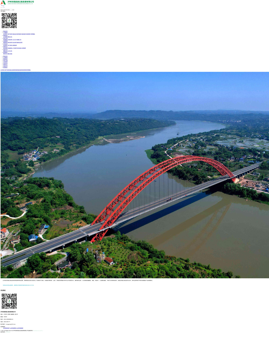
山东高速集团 (20, 328)
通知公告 (10, 36)
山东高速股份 (13, 328)
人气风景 (14, 48)
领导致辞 (19, 34)
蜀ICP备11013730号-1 (38, 330)
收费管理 (5, 42)
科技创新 (5, 48)
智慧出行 (5, 46)
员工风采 (10, 45)
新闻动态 (5, 35)
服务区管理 (19, 42)
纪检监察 (10, 39)
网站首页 (5, 31)
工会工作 (14, 39)
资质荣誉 (28, 34)
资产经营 (10, 34)
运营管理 (5, 41)
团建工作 (19, 39)
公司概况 (5, 32)
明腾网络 (8, 332)
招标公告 (5, 51)
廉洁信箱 (10, 53)
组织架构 (24, 34)
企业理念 (5, 45)
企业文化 (5, 43)
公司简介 (5, 34)
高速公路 (14, 34)
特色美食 (19, 48)
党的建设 (5, 39)
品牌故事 (14, 45)
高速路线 (10, 48)
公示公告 (10, 51)
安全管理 (14, 42)
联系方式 (5, 53)
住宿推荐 (24, 48)
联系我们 (5, 52)
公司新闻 (5, 36)
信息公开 (5, 49)
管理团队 (33, 34)
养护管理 (10, 42)
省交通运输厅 (6, 328)
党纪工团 (5, 38)
